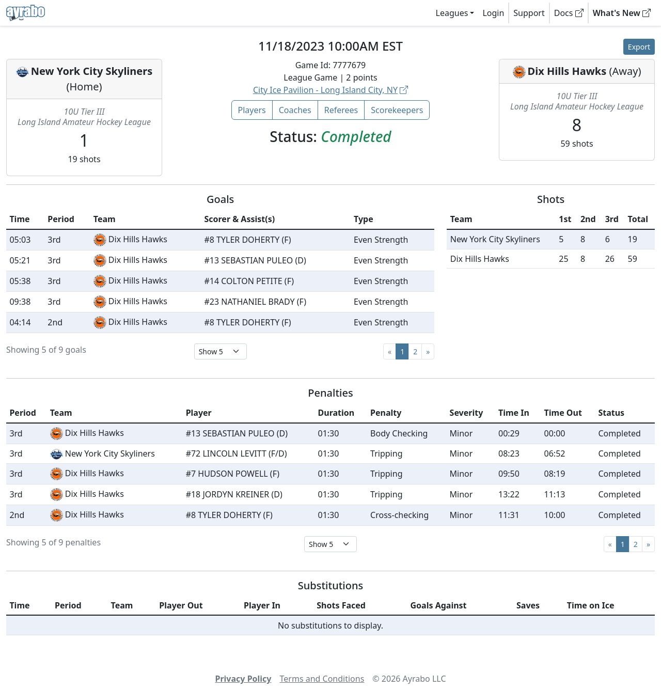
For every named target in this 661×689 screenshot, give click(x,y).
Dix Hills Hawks (567, 71)
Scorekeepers (397, 110)
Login (493, 13)
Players (252, 110)
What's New (622, 13)
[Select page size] (220, 351)
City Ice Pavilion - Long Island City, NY (330, 90)
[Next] (427, 351)
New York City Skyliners (92, 71)
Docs (569, 13)
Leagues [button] (452, 13)
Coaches (295, 110)
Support (528, 13)
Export (639, 47)
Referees (341, 110)
